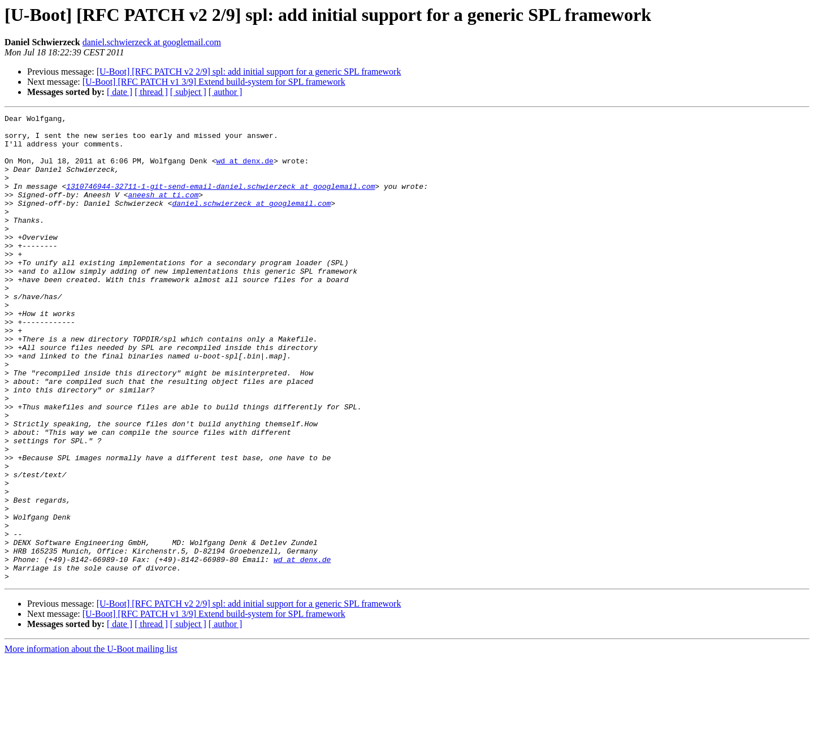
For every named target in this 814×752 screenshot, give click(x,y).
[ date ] (119, 92)
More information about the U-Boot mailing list (91, 742)
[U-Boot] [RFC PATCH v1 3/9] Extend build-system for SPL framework (214, 82)
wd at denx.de (244, 171)
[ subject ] (188, 92)
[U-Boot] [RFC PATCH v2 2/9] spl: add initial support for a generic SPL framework (249, 71)
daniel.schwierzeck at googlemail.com (152, 42)
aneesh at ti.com (163, 211)
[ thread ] (151, 92)
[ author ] (226, 92)
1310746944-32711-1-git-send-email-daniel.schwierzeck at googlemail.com (220, 201)
